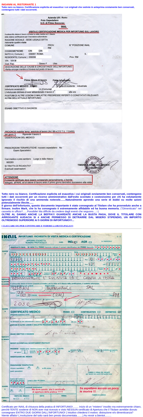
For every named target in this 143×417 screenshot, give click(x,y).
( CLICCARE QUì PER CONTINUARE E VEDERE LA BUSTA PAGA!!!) (37, 225)
